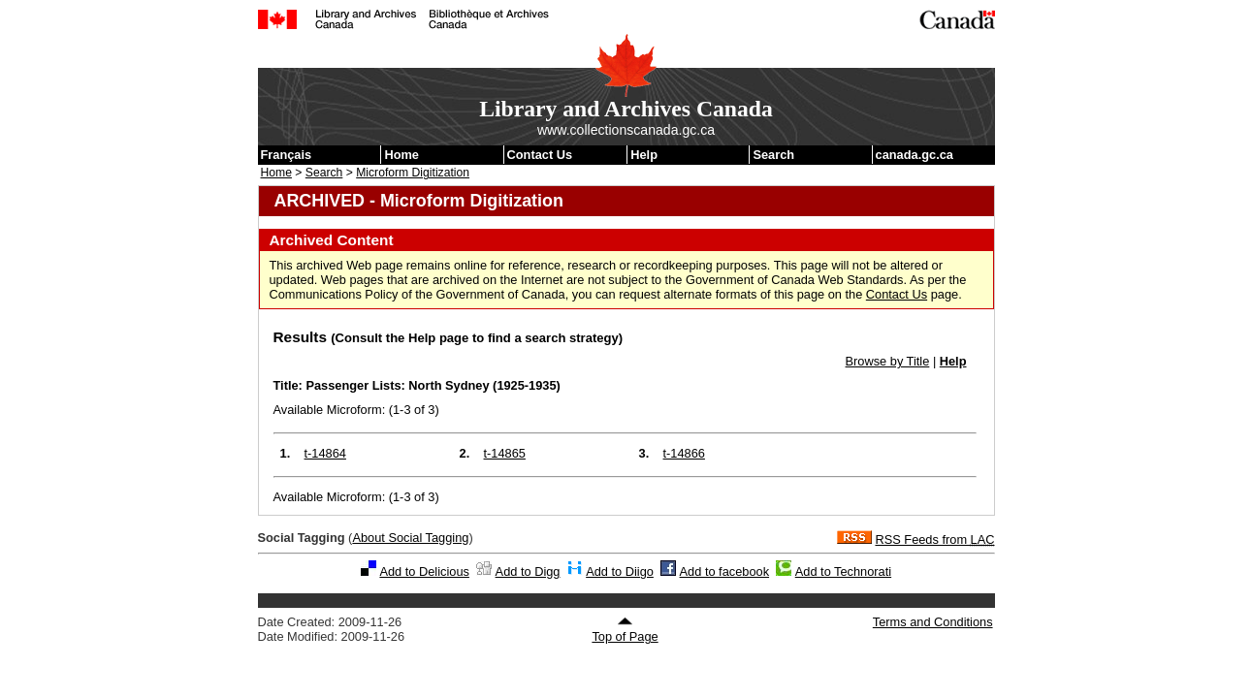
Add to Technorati (843, 571)
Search (773, 154)
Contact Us (540, 154)
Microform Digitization (412, 172)
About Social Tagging (410, 537)
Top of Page (625, 630)
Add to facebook (725, 571)
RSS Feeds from (934, 539)
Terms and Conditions (933, 622)
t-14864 (325, 453)
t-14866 (684, 453)
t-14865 (505, 453)
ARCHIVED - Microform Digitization (418, 200)
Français (286, 154)
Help (644, 154)
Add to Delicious (423, 571)
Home (401, 154)
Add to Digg (528, 571)
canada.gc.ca (914, 154)
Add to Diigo (620, 571)
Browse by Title (888, 361)
